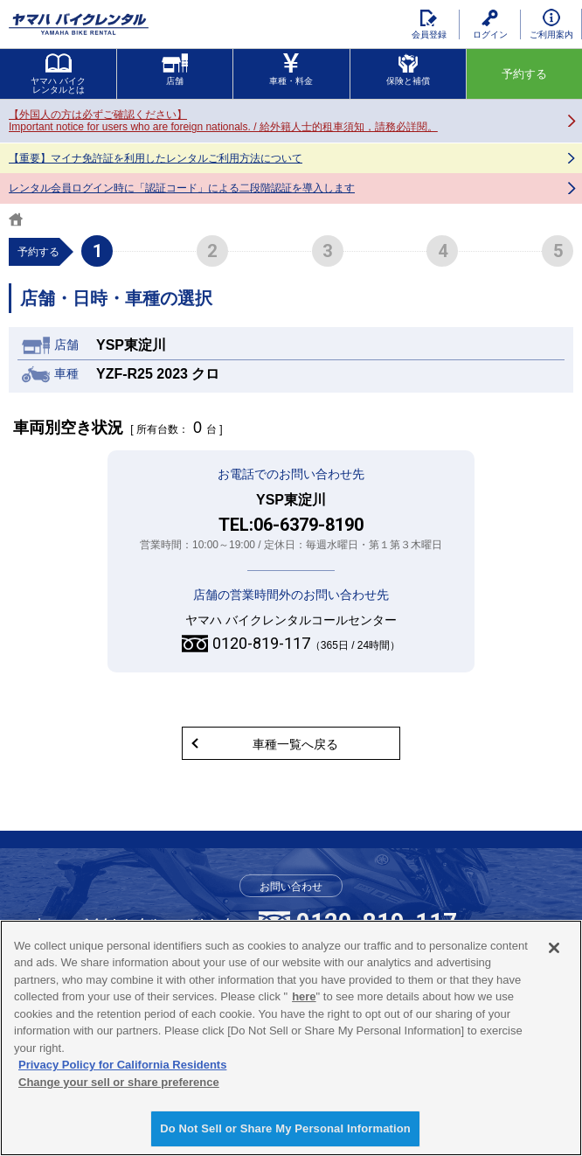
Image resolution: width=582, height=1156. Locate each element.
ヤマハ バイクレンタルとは (58, 73)
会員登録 (429, 24)
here (303, 996)
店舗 (175, 69)
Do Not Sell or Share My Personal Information (285, 1128)
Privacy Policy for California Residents (122, 1064)
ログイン (490, 24)
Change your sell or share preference (118, 1082)
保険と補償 (408, 69)
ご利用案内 (551, 24)
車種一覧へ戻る (295, 744)
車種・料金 (291, 69)
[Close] (554, 948)
